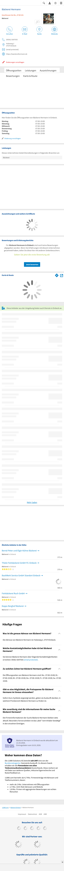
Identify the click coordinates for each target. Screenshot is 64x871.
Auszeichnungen (48, 70)
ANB (45, 814)
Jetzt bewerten (32, 264)
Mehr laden (32, 502)
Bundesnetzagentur (13, 763)
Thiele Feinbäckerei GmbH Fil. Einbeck (19, 562)
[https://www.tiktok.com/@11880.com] (25, 828)
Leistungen (30, 70)
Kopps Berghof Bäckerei (13, 606)
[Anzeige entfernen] (62, 862)
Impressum (22, 814)
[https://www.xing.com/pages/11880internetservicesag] (38, 828)
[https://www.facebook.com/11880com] (19, 828)
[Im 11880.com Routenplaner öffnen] (57, 275)
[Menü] (61, 3)
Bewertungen (13, 75)
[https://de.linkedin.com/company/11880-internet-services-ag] (45, 828)
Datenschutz (32, 814)
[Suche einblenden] (44, 3)
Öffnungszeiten (13, 70)
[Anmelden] (49, 3)
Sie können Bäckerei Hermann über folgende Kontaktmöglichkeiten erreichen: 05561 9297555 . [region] (30, 658)
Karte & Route (30, 75)
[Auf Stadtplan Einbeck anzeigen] (61, 275)
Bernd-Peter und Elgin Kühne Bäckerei (19, 550)
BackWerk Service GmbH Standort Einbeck (21, 575)
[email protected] (31, 659)
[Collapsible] (59, 634)
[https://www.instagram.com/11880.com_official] (32, 828)
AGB (40, 814)
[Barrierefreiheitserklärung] (55, 3)
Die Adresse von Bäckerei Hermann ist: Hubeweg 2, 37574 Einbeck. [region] (29, 640)
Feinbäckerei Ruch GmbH (13, 593)
